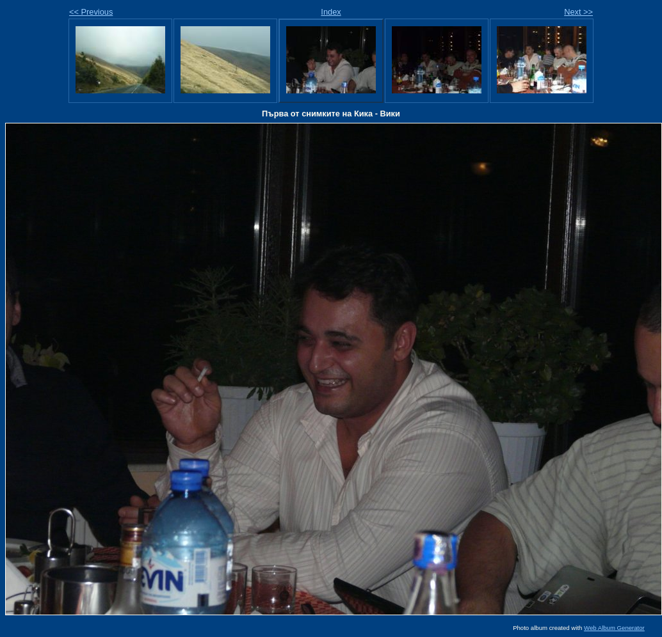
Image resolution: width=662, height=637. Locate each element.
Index (331, 12)
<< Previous (91, 12)
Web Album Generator (614, 627)
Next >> (578, 12)
